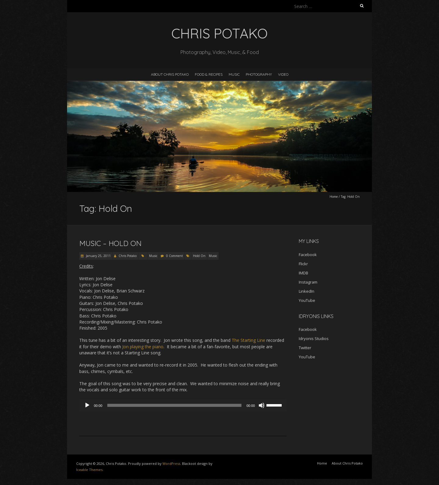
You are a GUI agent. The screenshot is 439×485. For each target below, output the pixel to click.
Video (283, 74)
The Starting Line (248, 340)
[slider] (174, 405)
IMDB (303, 273)
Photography (259, 74)
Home (334, 196)
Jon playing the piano (142, 346)
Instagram (308, 282)
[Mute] (262, 405)
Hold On (199, 256)
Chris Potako (128, 256)
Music (234, 74)
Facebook (308, 254)
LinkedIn (306, 291)
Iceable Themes (89, 469)
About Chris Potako (170, 74)
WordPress (171, 463)
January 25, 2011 (98, 256)
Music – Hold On (110, 243)
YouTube (307, 300)
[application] (183, 405)
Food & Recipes (209, 74)
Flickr (303, 263)
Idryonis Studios (314, 338)
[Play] (87, 405)
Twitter (305, 347)
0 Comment (174, 256)
